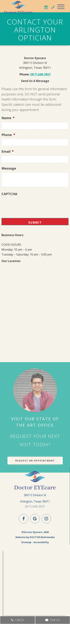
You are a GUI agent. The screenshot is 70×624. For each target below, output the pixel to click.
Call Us (17, 620)
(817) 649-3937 (40, 74)
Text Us (52, 620)
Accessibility (41, 542)
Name (8, 118)
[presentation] (29, 205)
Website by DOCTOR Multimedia (35, 537)
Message (8, 168)
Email (7, 151)
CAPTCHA (9, 194)
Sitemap (26, 542)
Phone (8, 135)
